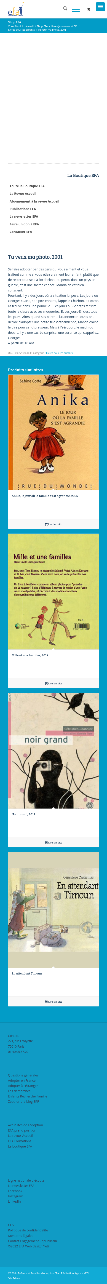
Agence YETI (82, 1273)
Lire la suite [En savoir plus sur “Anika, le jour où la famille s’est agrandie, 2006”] (53, 524)
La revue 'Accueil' (20, 1135)
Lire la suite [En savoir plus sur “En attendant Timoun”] (53, 1002)
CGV (11, 1225)
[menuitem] (63, 9)
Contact (13, 1035)
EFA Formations (19, 1141)
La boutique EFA (20, 1146)
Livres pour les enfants (59, 353)
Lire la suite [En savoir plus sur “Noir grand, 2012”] (53, 843)
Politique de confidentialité (28, 1230)
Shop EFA (14, 22)
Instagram (15, 1196)
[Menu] (73, 9)
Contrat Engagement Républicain (32, 1241)
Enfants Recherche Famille (27, 1096)
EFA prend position (22, 1130)
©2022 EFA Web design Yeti (28, 1246)
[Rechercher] (63, 9)
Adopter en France (22, 1080)
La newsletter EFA (21, 1185)
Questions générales (23, 1075)
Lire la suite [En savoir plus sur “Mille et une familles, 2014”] (53, 684)
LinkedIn (14, 1201)
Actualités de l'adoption (25, 1125)
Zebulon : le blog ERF (23, 1101)
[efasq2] (44, 9)
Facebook (15, 1191)
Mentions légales (20, 1235)
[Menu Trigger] (100, 6)
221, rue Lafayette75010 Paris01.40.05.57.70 (20, 1046)
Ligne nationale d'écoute (26, 1180)
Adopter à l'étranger (23, 1086)
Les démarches (19, 1091)
